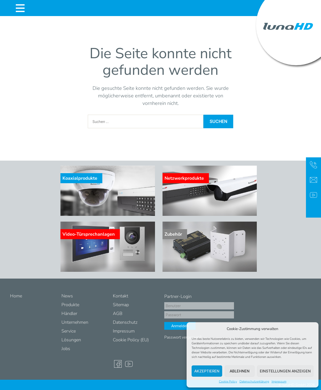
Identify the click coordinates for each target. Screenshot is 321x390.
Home (16, 296)
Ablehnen (240, 371)
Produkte (70, 305)
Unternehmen (74, 322)
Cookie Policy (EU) (131, 340)
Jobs (65, 349)
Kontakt (120, 296)
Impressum (279, 381)
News (67, 296)
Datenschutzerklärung (254, 381)
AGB (117, 313)
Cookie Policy (228, 381)
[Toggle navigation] (20, 8)
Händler (69, 313)
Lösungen (71, 340)
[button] (310, 328)
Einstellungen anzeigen (285, 371)
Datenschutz (125, 322)
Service (68, 331)
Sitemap (121, 305)
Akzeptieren (206, 371)
